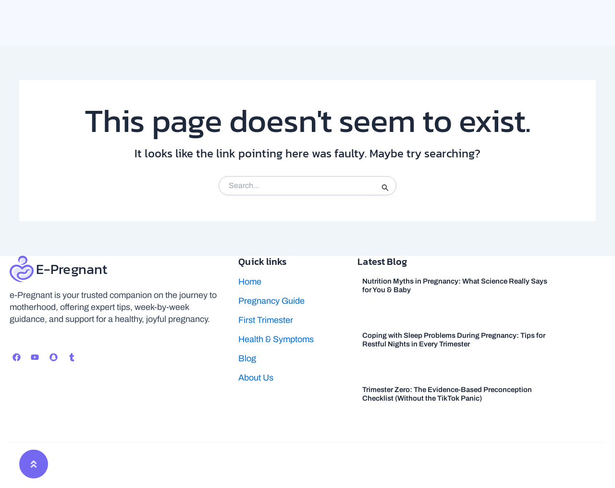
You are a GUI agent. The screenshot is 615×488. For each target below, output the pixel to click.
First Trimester (265, 320)
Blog (247, 358)
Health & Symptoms (276, 339)
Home (249, 281)
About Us (255, 377)
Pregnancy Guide (271, 301)
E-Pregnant (73, 269)
